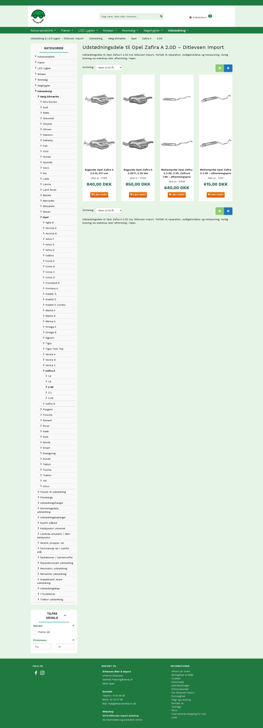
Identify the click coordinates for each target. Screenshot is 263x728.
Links (174, 717)
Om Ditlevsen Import (183, 692)
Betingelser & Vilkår (182, 675)
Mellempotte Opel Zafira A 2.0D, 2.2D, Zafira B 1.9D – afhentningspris (177, 171)
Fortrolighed (178, 696)
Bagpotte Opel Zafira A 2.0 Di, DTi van (99, 167)
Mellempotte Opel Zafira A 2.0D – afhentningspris (215, 169)
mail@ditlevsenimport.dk (122, 703)
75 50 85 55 (118, 695)
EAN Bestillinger (180, 685)
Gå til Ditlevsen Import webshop (120, 715)
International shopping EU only (188, 714)
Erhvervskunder (180, 689)
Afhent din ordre (180, 671)
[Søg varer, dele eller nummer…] (161, 16)
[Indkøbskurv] (200, 17)
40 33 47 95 (116, 699)
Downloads (177, 682)
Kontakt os (177, 703)
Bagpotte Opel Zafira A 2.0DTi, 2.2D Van (138, 167)
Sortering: (88, 67)
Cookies (175, 678)
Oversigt (176, 707)
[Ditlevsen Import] (58, 15)
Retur (174, 710)
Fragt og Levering (181, 699)
